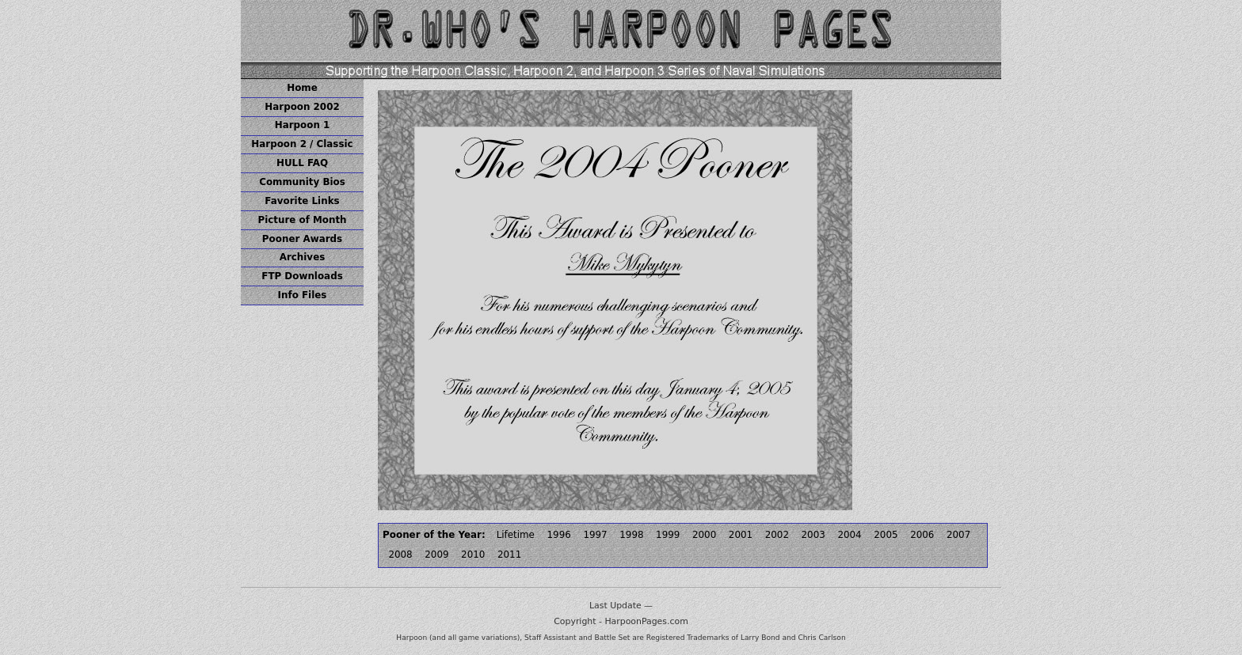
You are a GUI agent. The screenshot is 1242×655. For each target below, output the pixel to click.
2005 (885, 534)
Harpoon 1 (302, 125)
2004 (849, 534)
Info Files (302, 295)
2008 (400, 554)
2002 (777, 534)
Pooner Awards (302, 238)
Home (302, 87)
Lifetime (516, 534)
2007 (958, 534)
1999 (668, 534)
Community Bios (302, 181)
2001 (740, 534)
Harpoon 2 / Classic (301, 144)
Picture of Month (301, 219)
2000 (704, 534)
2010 (473, 554)
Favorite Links (302, 200)
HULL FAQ (302, 162)
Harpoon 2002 (302, 106)
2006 (922, 534)
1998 (631, 534)
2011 (509, 554)
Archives (303, 257)
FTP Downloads (301, 276)
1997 (595, 534)
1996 (559, 534)
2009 (436, 554)
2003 (813, 534)
